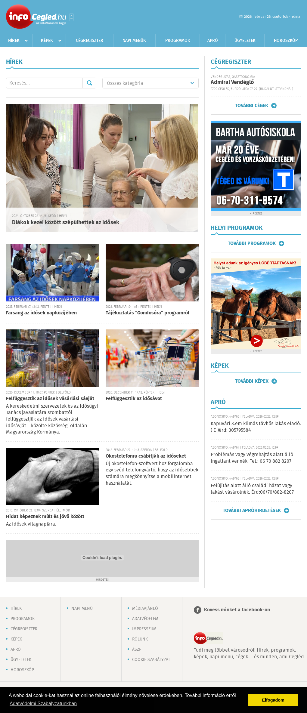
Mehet (89, 83)
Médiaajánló (145, 608)
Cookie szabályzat (151, 659)
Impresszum (144, 629)
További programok (252, 243)
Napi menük (134, 40)
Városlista (71, 17)
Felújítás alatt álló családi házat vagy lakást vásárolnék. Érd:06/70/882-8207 (252, 489)
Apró (212, 40)
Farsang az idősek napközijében (41, 313)
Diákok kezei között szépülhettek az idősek (65, 222)
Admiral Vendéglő (232, 82)
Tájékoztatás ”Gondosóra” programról (147, 313)
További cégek (251, 105)
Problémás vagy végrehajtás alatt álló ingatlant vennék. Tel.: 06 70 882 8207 (252, 458)
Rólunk (140, 639)
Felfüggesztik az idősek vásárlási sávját (50, 399)
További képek (251, 381)
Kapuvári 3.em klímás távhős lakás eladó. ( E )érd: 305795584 (256, 427)
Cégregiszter (89, 40)
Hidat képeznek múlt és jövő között (45, 516)
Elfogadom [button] (273, 700)
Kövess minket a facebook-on (237, 610)
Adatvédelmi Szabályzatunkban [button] (43, 703)
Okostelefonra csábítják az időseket (146, 456)
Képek (47, 40)
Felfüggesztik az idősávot (134, 399)
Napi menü (82, 608)
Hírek (14, 40)
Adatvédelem (145, 619)
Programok (177, 40)
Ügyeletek (245, 40)
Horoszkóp (286, 40)
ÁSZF (136, 649)
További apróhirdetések (252, 510)
